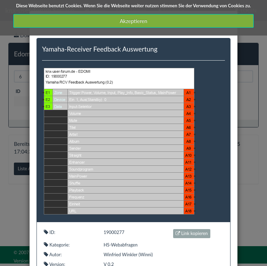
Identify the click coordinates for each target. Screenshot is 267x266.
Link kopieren (192, 233)
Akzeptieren (133, 21)
